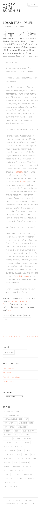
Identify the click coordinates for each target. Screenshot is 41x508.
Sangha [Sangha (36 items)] (7, 466)
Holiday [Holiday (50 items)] (26, 443)
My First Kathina (11, 336)
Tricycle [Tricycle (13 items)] (18, 478)
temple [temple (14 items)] (7, 474)
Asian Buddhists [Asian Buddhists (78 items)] (26, 423)
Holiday (7, 316)
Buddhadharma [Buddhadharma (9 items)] (29, 431)
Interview (17, 316)
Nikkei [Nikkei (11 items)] (26, 455)
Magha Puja (32, 336)
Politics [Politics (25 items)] (19, 458)
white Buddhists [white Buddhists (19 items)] (11, 486)
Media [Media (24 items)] (28, 451)
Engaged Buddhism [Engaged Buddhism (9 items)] (12, 443)
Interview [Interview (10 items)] (8, 447)
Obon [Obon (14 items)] (33, 455)
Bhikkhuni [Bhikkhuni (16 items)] (8, 431)
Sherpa (27, 316)
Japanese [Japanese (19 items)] (18, 447)
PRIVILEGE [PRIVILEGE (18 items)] (8, 462)
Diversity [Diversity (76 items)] (27, 439)
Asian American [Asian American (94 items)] (10, 423)
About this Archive (8, 368)
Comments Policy (8, 381)
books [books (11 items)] (17, 431)
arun (22, 27)
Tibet (6, 320)
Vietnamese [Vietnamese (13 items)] (30, 478)
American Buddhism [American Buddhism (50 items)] (12, 415)
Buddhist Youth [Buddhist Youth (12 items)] (10, 435)
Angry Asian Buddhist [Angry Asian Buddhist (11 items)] (13, 419)
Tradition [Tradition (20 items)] (8, 478)
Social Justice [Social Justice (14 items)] (10, 470)
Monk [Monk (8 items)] (18, 455)
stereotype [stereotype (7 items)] (24, 470)
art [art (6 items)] (26, 419)
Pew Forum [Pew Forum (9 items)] (8, 458)
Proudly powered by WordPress (20, 500)
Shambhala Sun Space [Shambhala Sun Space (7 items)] (22, 466)
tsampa (23, 181)
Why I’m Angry (7, 372)
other (25, 307)
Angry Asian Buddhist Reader (12, 377)
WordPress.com (28, 503)
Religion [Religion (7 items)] (25, 462)
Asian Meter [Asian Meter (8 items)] (9, 427)
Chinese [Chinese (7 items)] (7, 439)
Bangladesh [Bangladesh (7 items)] (22, 427)
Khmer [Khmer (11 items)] (21, 451)
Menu (34, 5)
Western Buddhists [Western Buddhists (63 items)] (12, 482)
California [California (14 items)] (24, 435)
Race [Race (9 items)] (16, 462)
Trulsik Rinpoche (22, 276)
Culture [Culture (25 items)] (16, 439)
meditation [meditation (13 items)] (8, 455)
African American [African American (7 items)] (11, 411)
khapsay (19, 171)
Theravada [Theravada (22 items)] (27, 474)
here (9, 310)
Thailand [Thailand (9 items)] (16, 474)
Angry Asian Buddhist (12, 7)
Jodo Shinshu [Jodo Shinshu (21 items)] (9, 451)
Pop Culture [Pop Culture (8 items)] (31, 458)
